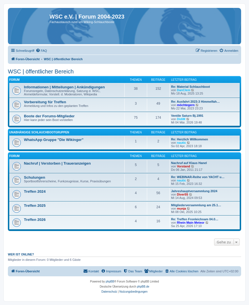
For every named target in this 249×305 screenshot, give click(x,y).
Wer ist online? (21, 254)
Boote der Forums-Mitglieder (49, 116)
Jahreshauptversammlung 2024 (194, 191)
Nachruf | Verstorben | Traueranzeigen (57, 163)
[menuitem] (41, 50)
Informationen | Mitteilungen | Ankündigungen (64, 87)
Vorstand (183, 166)
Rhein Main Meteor (191, 222)
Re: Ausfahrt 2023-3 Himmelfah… (195, 101)
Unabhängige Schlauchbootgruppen (39, 132)
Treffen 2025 (35, 205)
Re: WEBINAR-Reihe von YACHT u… (198, 177)
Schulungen (34, 177)
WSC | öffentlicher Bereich (41, 71)
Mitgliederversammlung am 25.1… (196, 205)
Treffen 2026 (35, 219)
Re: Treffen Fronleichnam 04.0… (194, 219)
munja (181, 208)
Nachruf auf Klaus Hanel (189, 163)
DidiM (181, 119)
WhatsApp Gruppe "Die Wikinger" (54, 140)
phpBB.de (143, 286)
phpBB (110, 281)
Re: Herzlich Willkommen (189, 139)
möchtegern (186, 105)
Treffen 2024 (35, 191)
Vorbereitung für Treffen (45, 102)
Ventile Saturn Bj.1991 (187, 115)
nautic (181, 142)
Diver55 (182, 194)
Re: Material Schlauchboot (190, 86)
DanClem (183, 90)
